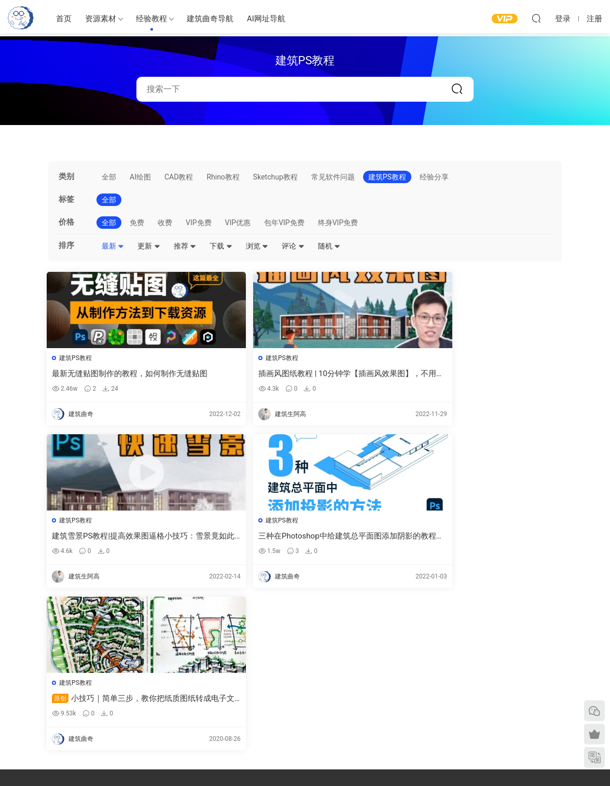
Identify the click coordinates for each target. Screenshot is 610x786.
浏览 (257, 246)
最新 (113, 246)
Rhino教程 (222, 177)
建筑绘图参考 (353, 661)
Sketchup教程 (275, 177)
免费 (137, 222)
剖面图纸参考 (353, 707)
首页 (64, 18)
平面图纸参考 (353, 677)
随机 (329, 246)
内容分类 (484, 705)
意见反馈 (484, 675)
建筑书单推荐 (26, 731)
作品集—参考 (225, 720)
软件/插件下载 (28, 716)
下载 (221, 246)
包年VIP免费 (284, 222)
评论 (293, 246)
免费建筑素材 (226, 690)
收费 (165, 222)
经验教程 (151, 18)
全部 (109, 177)
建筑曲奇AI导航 (29, 701)
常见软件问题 (333, 177)
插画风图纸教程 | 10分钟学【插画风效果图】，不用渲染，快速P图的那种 (239, 374)
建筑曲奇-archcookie (21, 18)
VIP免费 (199, 222)
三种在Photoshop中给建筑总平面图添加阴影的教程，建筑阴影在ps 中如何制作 (501, 374)
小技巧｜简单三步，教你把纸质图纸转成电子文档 (105, 538)
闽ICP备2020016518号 (239, 760)
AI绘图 (140, 177)
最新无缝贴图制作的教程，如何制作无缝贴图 (107, 374)
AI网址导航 (266, 18)
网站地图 (484, 690)
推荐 (185, 246)
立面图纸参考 (353, 692)
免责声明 (484, 720)
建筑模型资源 (226, 675)
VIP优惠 (238, 222)
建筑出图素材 (226, 660)
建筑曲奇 (193, 760)
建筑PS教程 (387, 177)
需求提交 (484, 660)
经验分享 (434, 177)
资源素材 (100, 18)
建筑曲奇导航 (210, 18)
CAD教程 (178, 177)
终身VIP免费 (338, 222)
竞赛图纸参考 (353, 722)
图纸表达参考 (226, 705)
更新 (148, 246)
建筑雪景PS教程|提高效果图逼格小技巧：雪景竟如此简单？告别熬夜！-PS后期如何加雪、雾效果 (369, 374)
